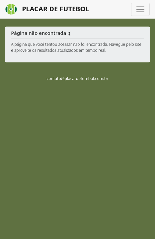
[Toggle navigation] (140, 9)
